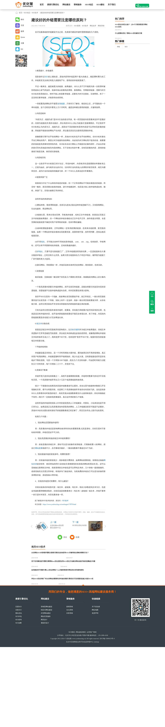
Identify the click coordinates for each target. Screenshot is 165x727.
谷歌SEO (18, 690)
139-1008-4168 (140, 4)
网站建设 (66, 4)
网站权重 (38, 448)
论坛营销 (69, 690)
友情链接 (61, 104)
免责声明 (95, 693)
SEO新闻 (77, 26)
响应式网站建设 (46, 690)
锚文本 (39, 324)
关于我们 (112, 4)
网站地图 (95, 690)
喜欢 (65, 537)
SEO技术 (35, 13)
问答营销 (69, 693)
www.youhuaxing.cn (79, 718)
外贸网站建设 (46, 693)
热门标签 (119, 53)
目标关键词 (75, 330)
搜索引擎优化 (53, 4)
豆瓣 (22, 43)
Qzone (23, 37)
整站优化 (18, 693)
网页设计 (44, 700)
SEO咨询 (18, 700)
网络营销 (101, 26)
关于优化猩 (96, 686)
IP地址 (40, 251)
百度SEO (18, 686)
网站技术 (93, 26)
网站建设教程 (81, 712)
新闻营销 (69, 686)
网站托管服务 (46, 696)
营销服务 (78, 4)
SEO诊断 (18, 703)
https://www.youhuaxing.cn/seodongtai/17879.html (59, 504)
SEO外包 (18, 696)
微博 (22, 31)
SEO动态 (89, 4)
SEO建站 (100, 4)
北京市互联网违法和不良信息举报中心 (80, 722)
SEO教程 (71, 712)
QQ (22, 49)
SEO (46, 77)
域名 (43, 242)
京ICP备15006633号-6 (107, 718)
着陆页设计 (45, 703)
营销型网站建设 (46, 686)
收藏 (77, 537)
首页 (42, 4)
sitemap (96, 722)
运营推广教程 (92, 712)
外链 (119, 59)
